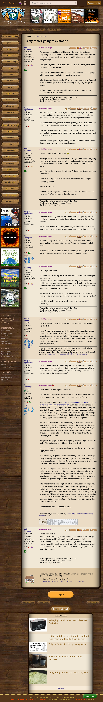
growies (10, 43)
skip (10, 144)
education (10, 138)
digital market (10, 176)
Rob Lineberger (28, 386)
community (10, 100)
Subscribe (12, 3)
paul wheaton (80, 699)
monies (10, 74)
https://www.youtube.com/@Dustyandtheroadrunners (67, 354)
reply (60, 594)
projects (10, 169)
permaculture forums (10, 36)
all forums (10, 201)
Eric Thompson (28, 237)
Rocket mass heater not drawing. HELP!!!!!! (65, 658)
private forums (10, 195)
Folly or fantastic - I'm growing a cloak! (68, 644)
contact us (12, 699)
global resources (10, 157)
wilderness (10, 106)
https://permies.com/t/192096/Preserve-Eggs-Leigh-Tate (64, 581)
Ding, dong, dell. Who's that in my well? (69, 672)
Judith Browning (27, 48)
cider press (10, 163)
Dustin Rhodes (27, 320)
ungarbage (10, 93)
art (10, 119)
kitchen (10, 81)
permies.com (10, 182)
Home (5, 3)
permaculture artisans (10, 125)
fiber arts (10, 112)
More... (61, 688)
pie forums (10, 188)
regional (10, 131)
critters (10, 49)
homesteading (10, 62)
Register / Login (94, 3)
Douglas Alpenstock (28, 109)
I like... (26, 256)
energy (10, 68)
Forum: (28, 36)
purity (10, 87)
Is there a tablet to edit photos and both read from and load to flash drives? (69, 637)
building (10, 55)
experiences (10, 150)
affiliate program (31, 699)
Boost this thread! (60, 609)
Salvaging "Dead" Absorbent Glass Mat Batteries (68, 621)
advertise (21, 699)
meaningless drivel (40, 36)
